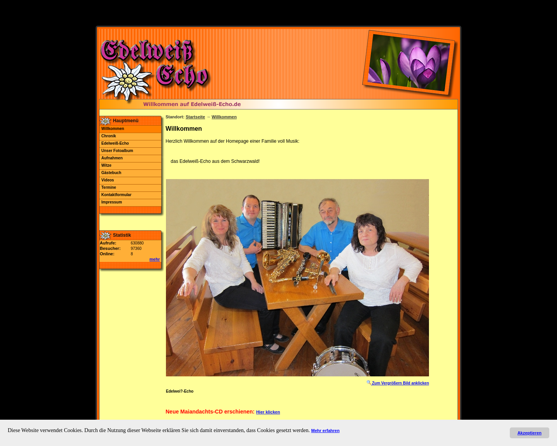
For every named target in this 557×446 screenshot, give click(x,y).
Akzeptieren (530, 433)
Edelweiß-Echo (115, 143)
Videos (107, 180)
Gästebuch (111, 173)
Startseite (195, 116)
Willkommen (112, 128)
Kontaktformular (116, 195)
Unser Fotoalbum (117, 151)
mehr (154, 259)
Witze (106, 165)
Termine (108, 187)
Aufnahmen (112, 158)
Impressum (111, 202)
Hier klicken (268, 412)
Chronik (108, 136)
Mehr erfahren (325, 430)
